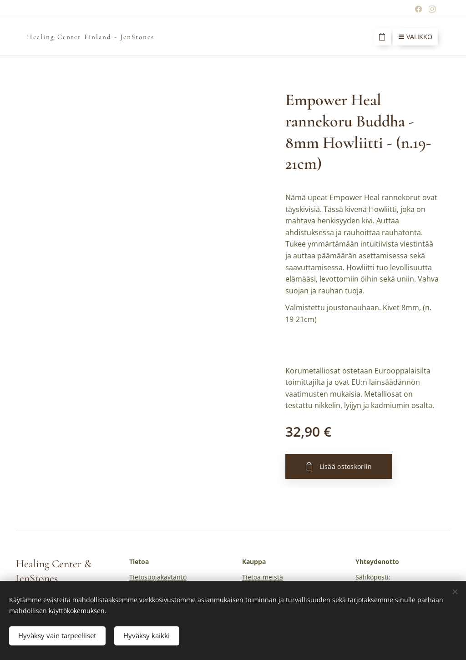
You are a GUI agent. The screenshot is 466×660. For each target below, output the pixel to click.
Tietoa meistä (262, 577)
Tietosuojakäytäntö (158, 577)
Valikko (415, 36)
